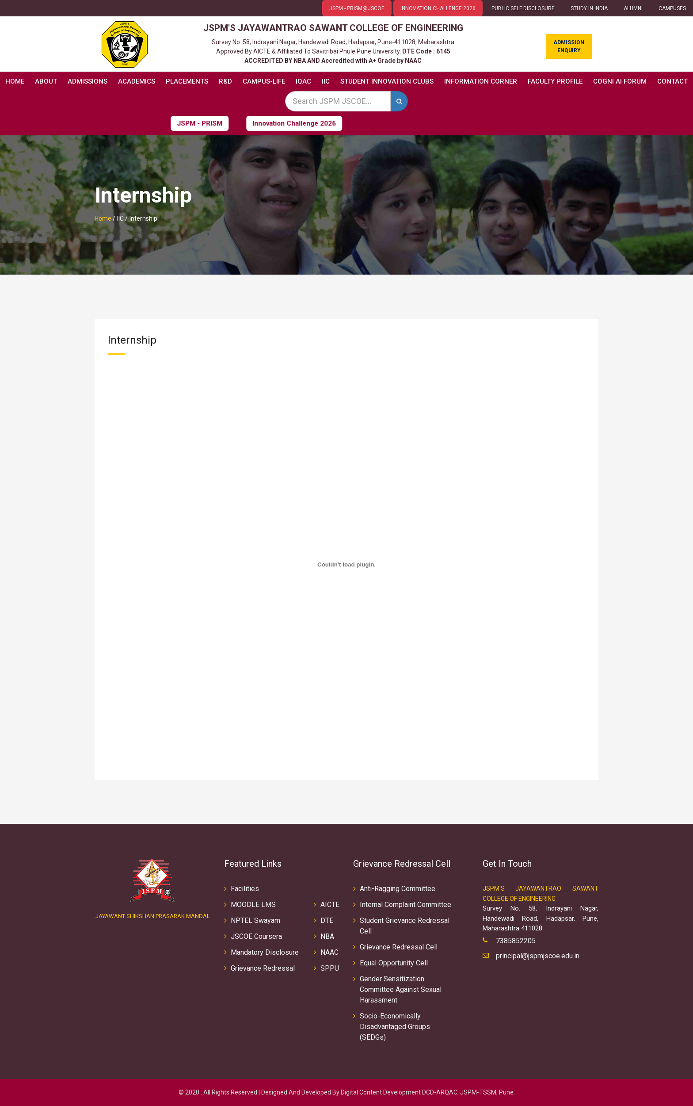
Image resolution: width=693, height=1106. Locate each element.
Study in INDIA (589, 8)
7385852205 (516, 941)
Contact (672, 81)
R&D (225, 81)
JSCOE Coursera (256, 936)
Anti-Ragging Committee (397, 888)
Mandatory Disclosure (265, 952)
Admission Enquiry (568, 46)
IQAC (303, 81)
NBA (327, 936)
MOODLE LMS (253, 904)
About (46, 81)
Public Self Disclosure (523, 8)
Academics (136, 81)
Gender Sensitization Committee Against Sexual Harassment (401, 989)
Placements (187, 81)
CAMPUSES (672, 8)
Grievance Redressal (263, 968)
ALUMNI (633, 8)
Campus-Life (264, 81)
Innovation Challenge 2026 (269, 123)
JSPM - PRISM (175, 123)
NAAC (329, 952)
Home (14, 81)
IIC (326, 81)
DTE (326, 920)
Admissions (87, 81)
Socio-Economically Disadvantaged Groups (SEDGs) (395, 1026)
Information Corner (480, 81)
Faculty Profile (555, 81)
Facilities (245, 888)
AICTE (329, 904)
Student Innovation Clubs (387, 81)
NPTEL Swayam (255, 920)
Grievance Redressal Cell (399, 947)
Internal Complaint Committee (405, 904)
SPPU (329, 968)
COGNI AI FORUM (620, 81)
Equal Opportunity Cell (394, 963)
